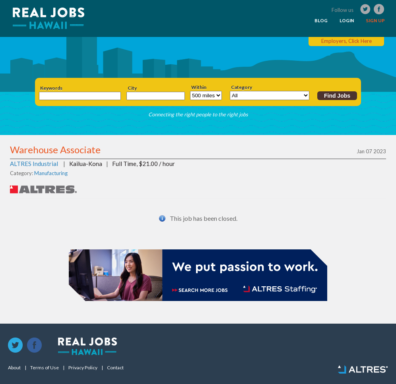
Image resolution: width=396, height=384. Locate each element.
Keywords (51, 88)
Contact (115, 367)
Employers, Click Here (346, 41)
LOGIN (347, 20)
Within (198, 87)
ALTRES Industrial (34, 163)
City (132, 88)
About (14, 367)
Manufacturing (51, 173)
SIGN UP (375, 20)
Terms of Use (44, 367)
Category (241, 87)
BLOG (321, 20)
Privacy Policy (82, 367)
